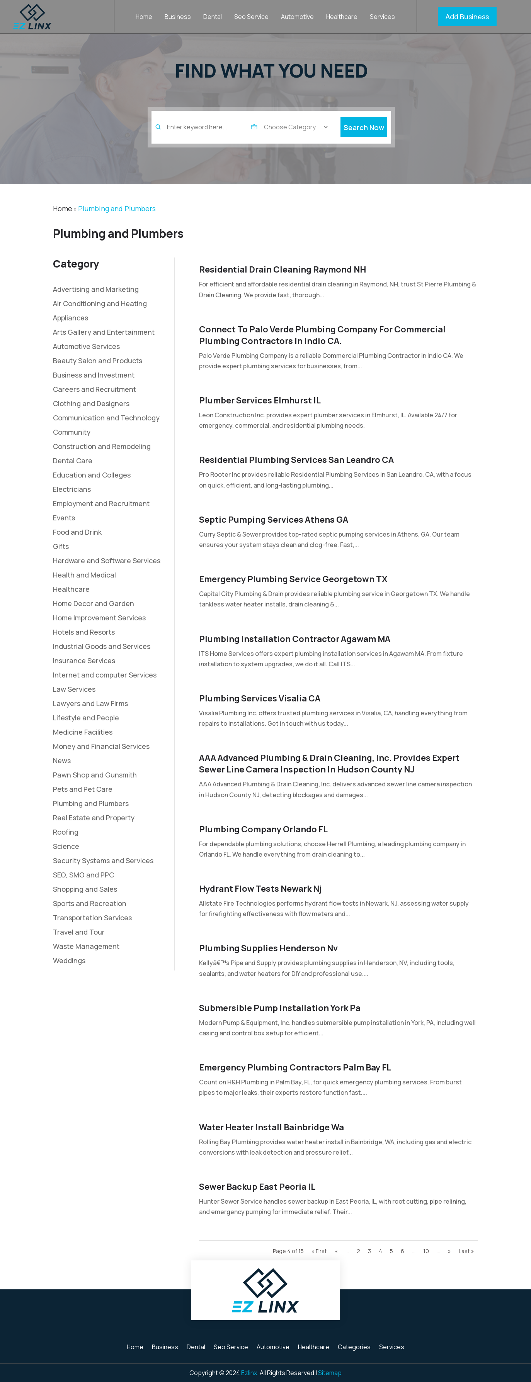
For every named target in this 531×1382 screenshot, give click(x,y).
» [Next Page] (449, 1251)
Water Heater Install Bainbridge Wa (271, 1127)
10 (426, 1251)
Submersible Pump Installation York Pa (280, 1008)
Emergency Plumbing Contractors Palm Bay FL (295, 1067)
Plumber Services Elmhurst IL (260, 400)
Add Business (467, 16)
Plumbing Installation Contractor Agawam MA (294, 639)
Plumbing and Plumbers (117, 208)
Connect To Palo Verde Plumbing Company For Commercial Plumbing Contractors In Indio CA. (322, 335)
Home (144, 17)
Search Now (364, 137)
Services (382, 17)
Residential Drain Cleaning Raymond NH (282, 269)
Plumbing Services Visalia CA (259, 698)
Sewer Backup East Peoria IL (257, 1186)
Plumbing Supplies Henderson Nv (268, 948)
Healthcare (341, 17)
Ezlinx (249, 1372)
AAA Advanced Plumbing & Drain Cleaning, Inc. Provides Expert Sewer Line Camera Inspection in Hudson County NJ (329, 763)
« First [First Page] (319, 1251)
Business (178, 17)
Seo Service (251, 17)
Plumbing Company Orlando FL (263, 829)
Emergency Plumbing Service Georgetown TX (293, 579)
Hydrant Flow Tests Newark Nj (260, 888)
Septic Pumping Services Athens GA (273, 519)
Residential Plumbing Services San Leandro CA (296, 460)
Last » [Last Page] (466, 1251)
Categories (354, 1347)
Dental (212, 17)
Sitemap (330, 1372)
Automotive (297, 17)
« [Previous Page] (336, 1251)
